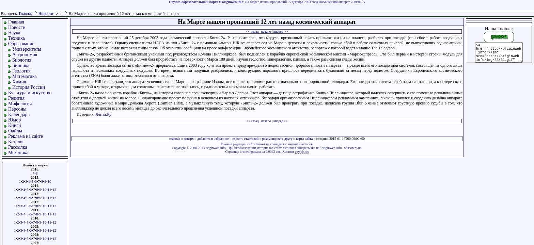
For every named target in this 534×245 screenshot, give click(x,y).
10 (49, 181)
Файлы (15, 130)
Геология (21, 71)
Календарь (19, 114)
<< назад (252, 31)
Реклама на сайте (25, 136)
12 (54, 189)
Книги (14, 125)
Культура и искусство (30, 92)
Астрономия (24, 54)
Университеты (26, 49)
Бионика (20, 65)
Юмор (14, 119)
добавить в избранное (213, 139)
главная (174, 139)
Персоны (17, 109)
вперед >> (280, 31)
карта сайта (304, 139)
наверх (189, 139)
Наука (14, 32)
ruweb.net (302, 151)
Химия (19, 81)
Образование (21, 43)
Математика (24, 76)
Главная (25, 13)
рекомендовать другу (277, 139)
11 (49, 189)
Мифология (20, 103)
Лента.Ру (103, 114)
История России (28, 87)
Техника (16, 38)
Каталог (16, 141)
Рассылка (17, 147)
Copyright (179, 148)
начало (266, 31)
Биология (21, 60)
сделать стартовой (245, 139)
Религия (16, 98)
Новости (46, 13)
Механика (18, 152)
